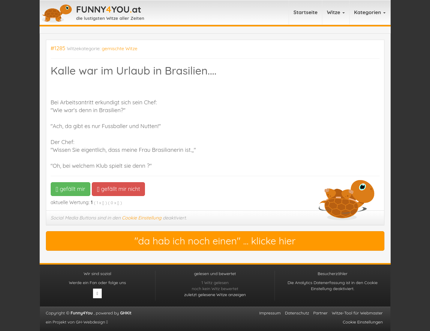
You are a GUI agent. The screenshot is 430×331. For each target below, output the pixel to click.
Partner (320, 313)
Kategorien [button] (370, 12)
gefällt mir (71, 188)
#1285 (58, 48)
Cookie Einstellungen (363, 322)
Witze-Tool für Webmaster (357, 313)
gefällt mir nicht (118, 188)
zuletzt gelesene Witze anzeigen (215, 294)
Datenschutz (297, 313)
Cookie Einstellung (141, 218)
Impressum (270, 313)
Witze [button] (335, 12)
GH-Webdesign (92, 322)
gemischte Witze (119, 48)
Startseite (305, 12)
